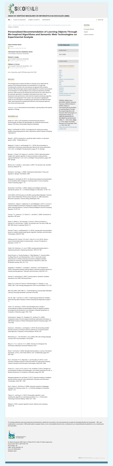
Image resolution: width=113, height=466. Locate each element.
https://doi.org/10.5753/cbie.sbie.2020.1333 (23, 72)
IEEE (60, 82)
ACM (60, 72)
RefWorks (61, 89)
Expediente (46, 19)
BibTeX (61, 75)
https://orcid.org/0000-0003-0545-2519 (18, 60)
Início (10, 25)
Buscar (100, 19)
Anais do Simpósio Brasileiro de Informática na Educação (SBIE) (38, 16)
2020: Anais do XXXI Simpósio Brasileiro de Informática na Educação (48, 25)
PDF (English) (64, 45)
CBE (60, 77)
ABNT (60, 70)
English (86, 32)
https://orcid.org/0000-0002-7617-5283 (18, 48)
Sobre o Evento (34, 19)
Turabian (61, 91)
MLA (60, 84)
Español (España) (88, 34)
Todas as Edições (19, 19)
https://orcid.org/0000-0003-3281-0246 (18, 67)
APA (60, 73)
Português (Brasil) (89, 29)
